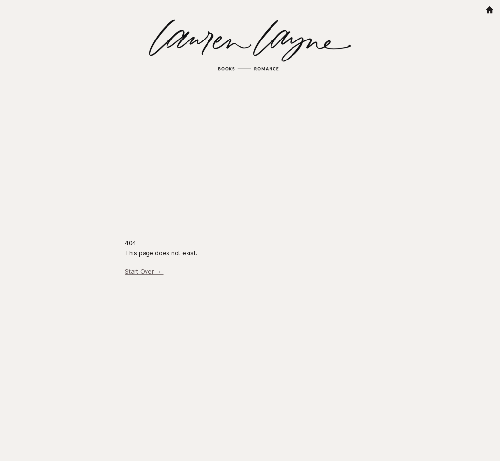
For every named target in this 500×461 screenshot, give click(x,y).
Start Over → (144, 271)
